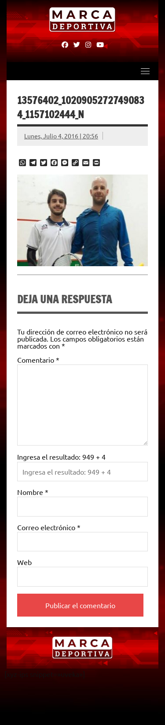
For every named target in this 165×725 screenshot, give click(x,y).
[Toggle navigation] (145, 71)
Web (24, 561)
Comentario (38, 359)
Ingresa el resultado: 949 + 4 (61, 456)
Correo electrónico (49, 527)
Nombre (32, 491)
